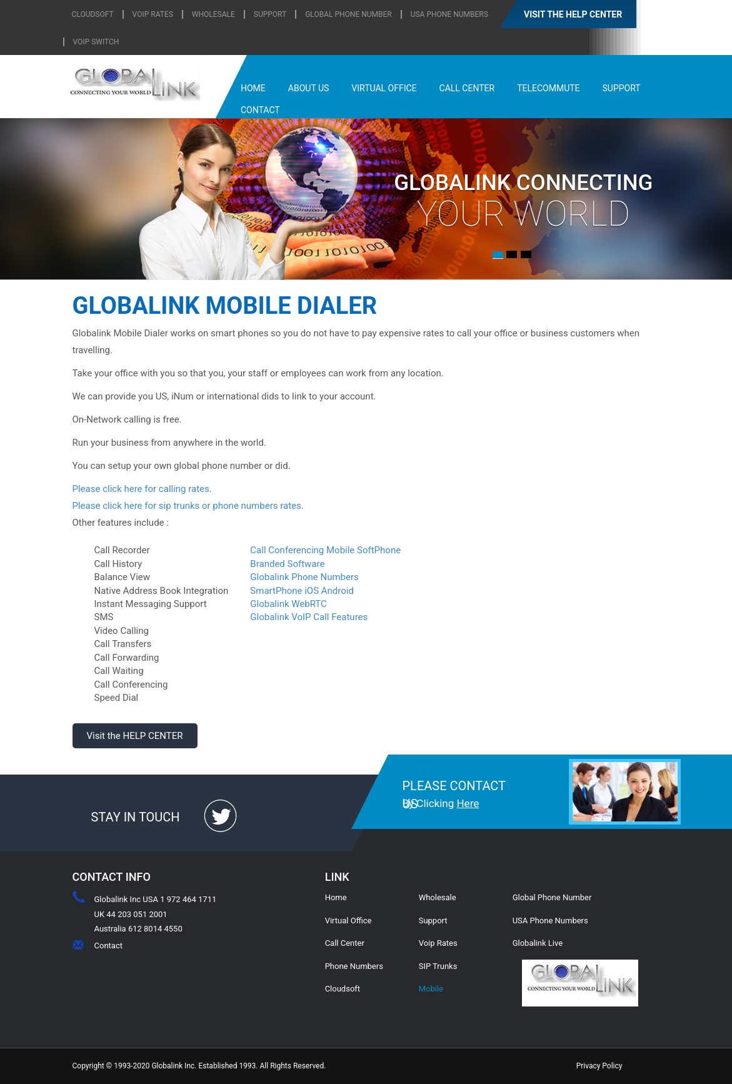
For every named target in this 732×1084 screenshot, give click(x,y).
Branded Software (287, 564)
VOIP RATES (153, 14)
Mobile (431, 988)
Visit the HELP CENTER (134, 735)
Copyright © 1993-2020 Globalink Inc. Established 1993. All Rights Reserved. (199, 1065)
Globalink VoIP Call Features (309, 617)
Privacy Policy (599, 1065)
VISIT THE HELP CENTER (573, 14)
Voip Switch (96, 42)
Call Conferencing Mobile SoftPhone (325, 550)
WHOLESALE (213, 14)
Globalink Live (538, 943)
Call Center (344, 943)
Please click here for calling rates (141, 488)
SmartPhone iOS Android (302, 590)
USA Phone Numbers (449, 14)
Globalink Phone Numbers (304, 577)
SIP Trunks (438, 966)
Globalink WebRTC (288, 604)
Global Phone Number (348, 14)
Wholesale (437, 897)
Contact (108, 945)
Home (336, 897)
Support (433, 920)
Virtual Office (348, 920)
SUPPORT (270, 14)
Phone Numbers (354, 966)
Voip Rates (438, 943)
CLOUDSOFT (93, 14)
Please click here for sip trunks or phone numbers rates (187, 505)
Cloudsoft (342, 988)
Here (467, 803)
